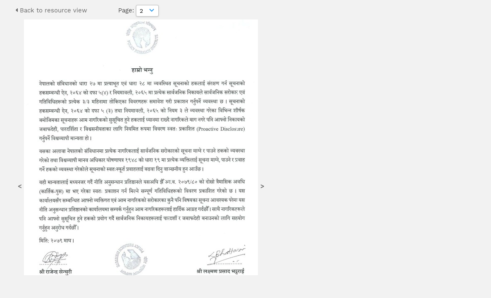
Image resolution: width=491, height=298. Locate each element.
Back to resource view (51, 10)
